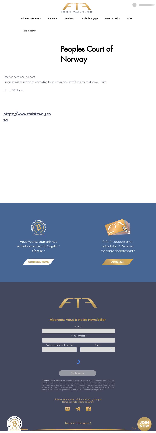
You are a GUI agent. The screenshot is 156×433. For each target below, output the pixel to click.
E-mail (77, 326)
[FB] (88, 408)
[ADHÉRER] (117, 261)
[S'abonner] (77, 373)
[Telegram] (78, 408)
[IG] (67, 408)
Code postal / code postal (59, 345)
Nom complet (78, 335)
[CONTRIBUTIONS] (38, 262)
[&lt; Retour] (34, 30)
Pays (97, 345)
